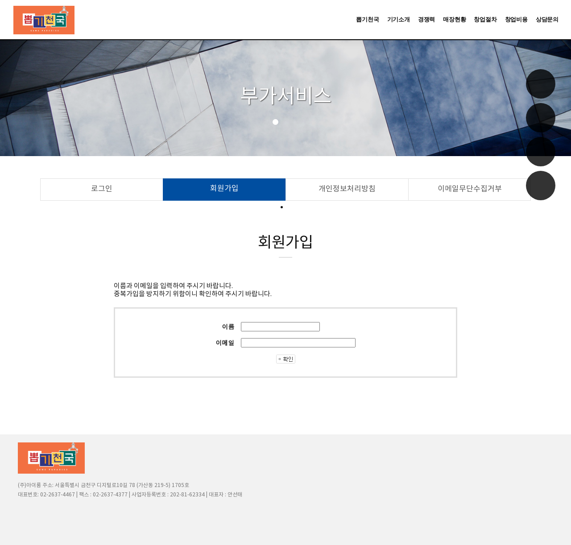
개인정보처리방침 (347, 189)
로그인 (101, 189)
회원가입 (224, 188)
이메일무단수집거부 (470, 189)
